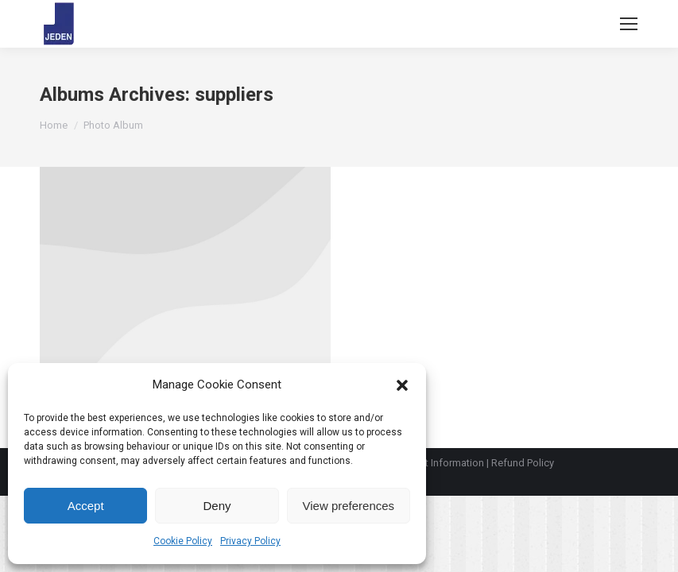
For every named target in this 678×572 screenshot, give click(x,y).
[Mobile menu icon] (628, 23)
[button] (402, 385)
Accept (86, 505)
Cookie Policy (182, 541)
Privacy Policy (250, 541)
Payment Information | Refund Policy (471, 463)
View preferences (349, 505)
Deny (217, 505)
